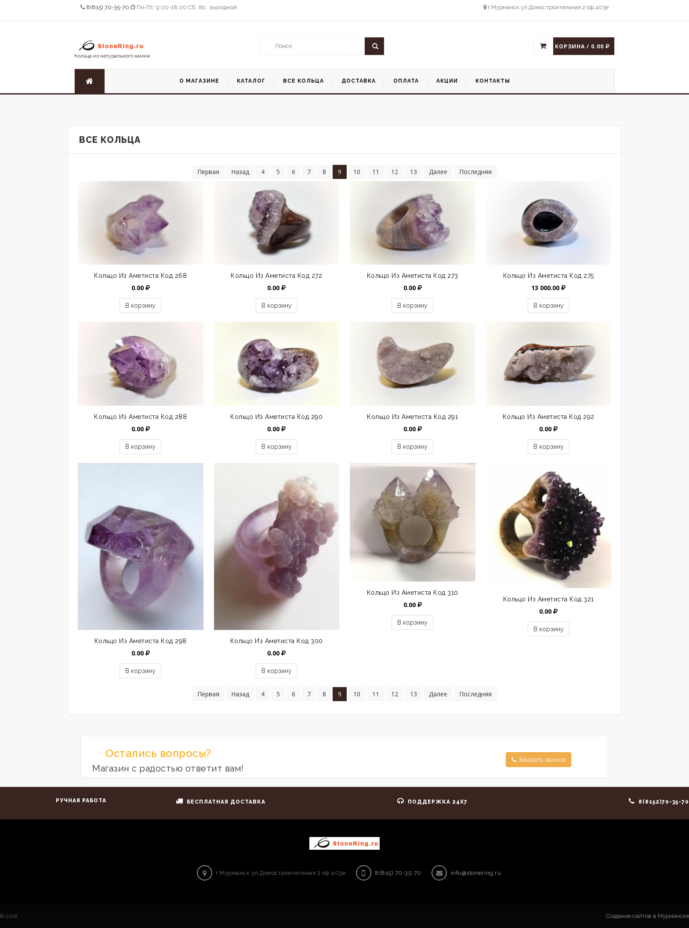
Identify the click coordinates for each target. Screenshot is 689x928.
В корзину (140, 305)
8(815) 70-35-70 (108, 7)
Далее (438, 171)
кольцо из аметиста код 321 (548, 599)
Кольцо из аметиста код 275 (548, 275)
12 (394, 171)
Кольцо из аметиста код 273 (412, 275)
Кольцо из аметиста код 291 (412, 416)
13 (413, 171)
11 (375, 171)
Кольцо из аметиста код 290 (276, 416)
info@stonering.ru (476, 873)
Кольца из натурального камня (112, 49)
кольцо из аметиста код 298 (140, 640)
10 (356, 171)
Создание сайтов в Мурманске (647, 916)
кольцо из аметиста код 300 (276, 640)
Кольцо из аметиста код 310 (412, 592)
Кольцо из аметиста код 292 (549, 416)
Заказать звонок (538, 759)
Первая (208, 171)
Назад (240, 171)
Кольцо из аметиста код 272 (276, 275)
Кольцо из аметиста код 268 (140, 275)
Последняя (475, 171)
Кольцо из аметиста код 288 (140, 416)
